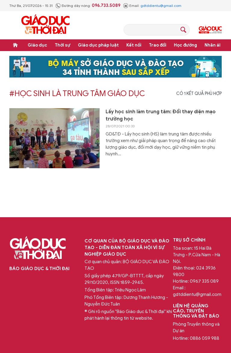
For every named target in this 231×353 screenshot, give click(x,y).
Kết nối (133, 45)
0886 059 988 (204, 338)
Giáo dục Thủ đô (210, 30)
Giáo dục (37, 45)
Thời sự (62, 45)
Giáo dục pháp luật (98, 45)
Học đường (185, 45)
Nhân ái (212, 45)
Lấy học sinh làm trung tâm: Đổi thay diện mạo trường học (161, 115)
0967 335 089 (204, 281)
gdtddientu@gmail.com (160, 5)
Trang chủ (15, 45)
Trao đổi (157, 45)
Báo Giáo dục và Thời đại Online (45, 25)
